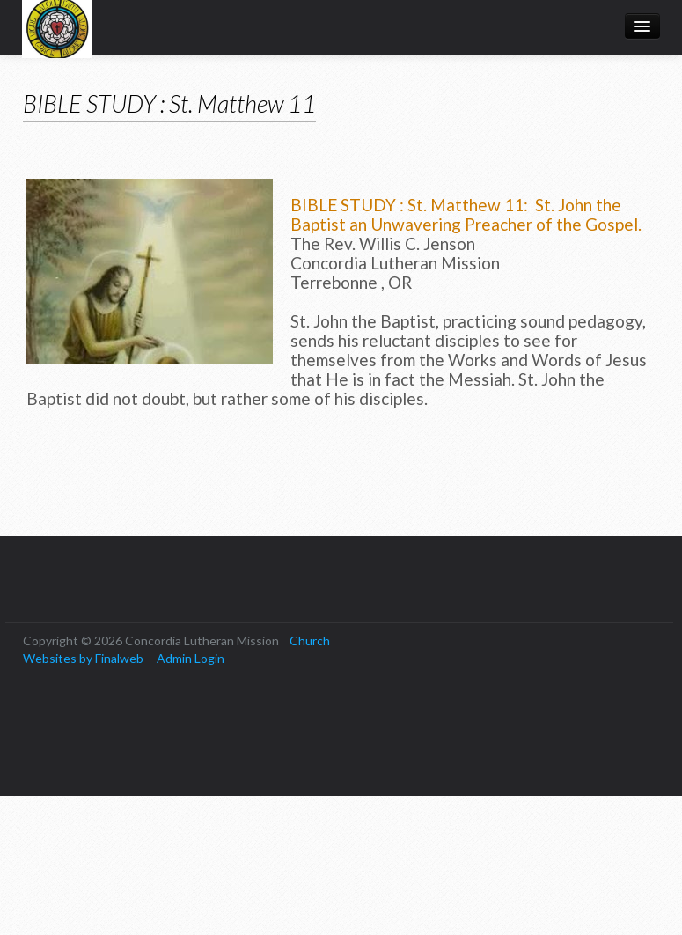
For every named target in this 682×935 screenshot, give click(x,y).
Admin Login (190, 658)
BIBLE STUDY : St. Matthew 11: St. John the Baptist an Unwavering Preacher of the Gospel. (466, 214)
